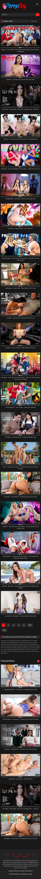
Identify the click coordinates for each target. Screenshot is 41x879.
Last (4, 630)
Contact (16, 856)
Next (30, 625)
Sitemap (24, 856)
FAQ (34, 854)
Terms (28, 854)
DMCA (7, 854)
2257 (13, 854)
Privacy (21, 854)
